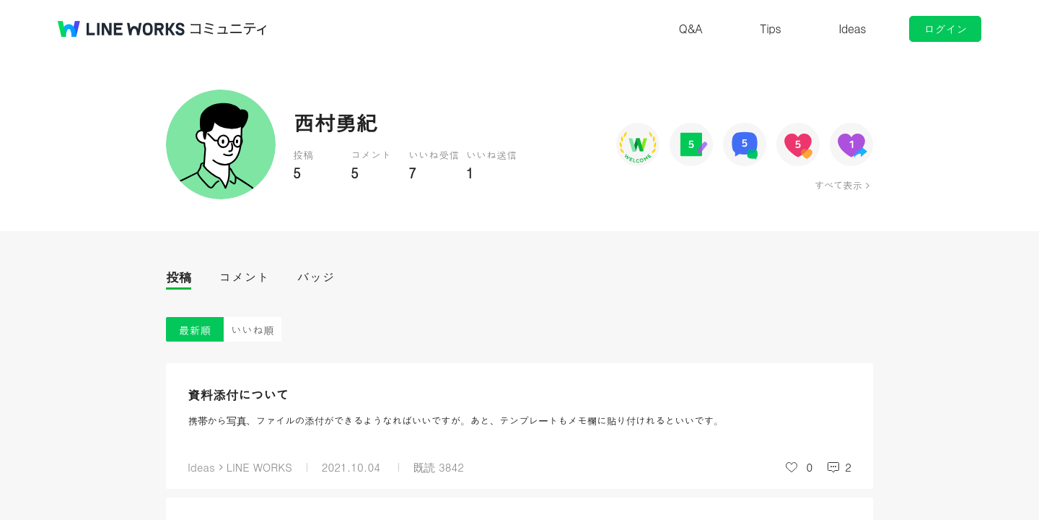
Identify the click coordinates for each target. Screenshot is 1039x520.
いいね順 (252, 329)
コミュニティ (228, 28)
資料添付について (238, 395)
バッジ (316, 277)
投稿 (178, 277)
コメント (244, 277)
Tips (770, 28)
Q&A (691, 28)
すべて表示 (838, 185)
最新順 (195, 329)
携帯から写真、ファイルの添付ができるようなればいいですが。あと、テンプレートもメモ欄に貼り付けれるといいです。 (456, 420)
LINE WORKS (259, 466)
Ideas (852, 28)
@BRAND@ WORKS (121, 29)
